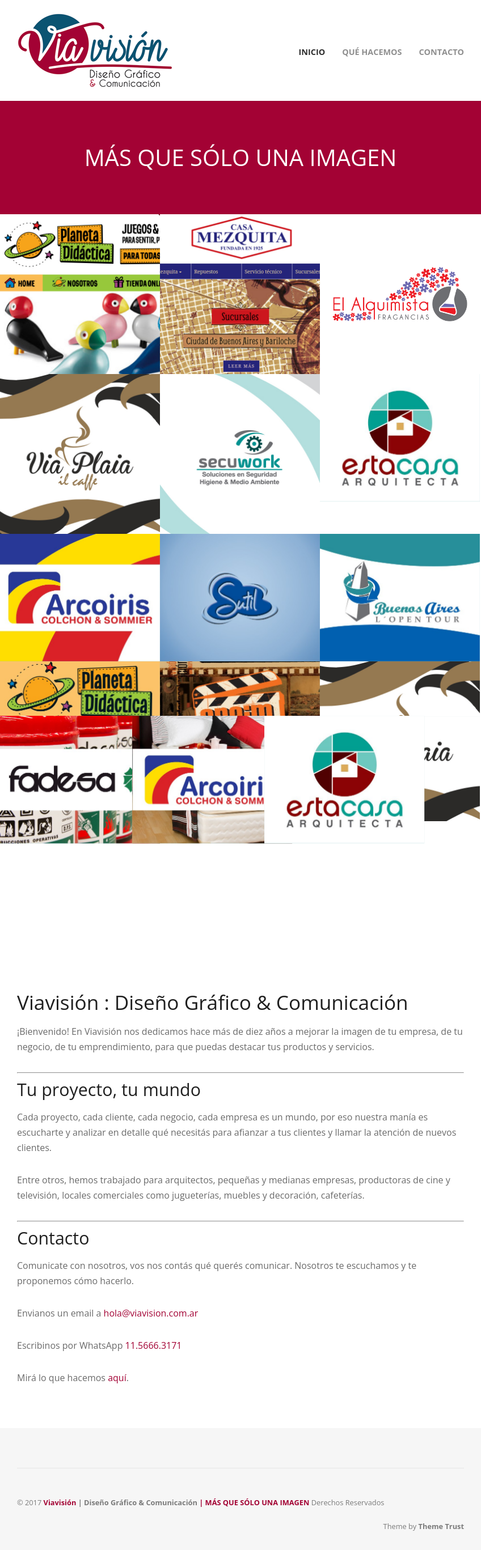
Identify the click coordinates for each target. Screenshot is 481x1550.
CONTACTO (441, 51)
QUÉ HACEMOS (372, 51)
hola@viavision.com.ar (151, 1313)
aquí (117, 1377)
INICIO (312, 51)
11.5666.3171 (153, 1345)
